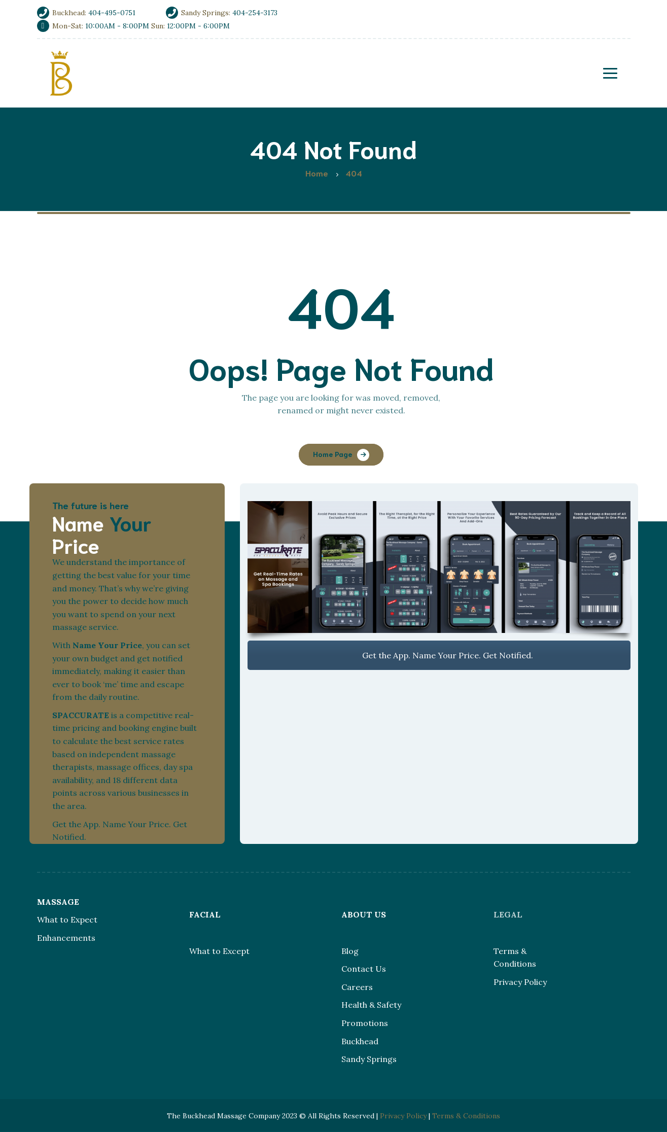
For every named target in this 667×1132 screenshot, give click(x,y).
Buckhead (359, 1041)
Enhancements (66, 938)
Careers (357, 987)
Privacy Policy (520, 982)
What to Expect (67, 919)
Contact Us (363, 969)
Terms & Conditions (466, 1115)
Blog (350, 951)
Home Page (332, 453)
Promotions (364, 1023)
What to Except (219, 951)
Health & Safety (371, 1005)
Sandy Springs (369, 1059)
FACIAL (205, 914)
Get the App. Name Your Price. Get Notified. (439, 655)
